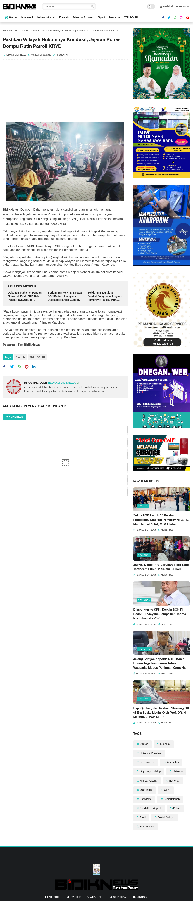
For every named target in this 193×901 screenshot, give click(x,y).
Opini (101, 17)
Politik (176, 808)
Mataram (178, 771)
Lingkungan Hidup (150, 771)
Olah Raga (146, 789)
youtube (142, 897)
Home (11, 17)
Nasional (27, 17)
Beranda (7, 30)
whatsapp (96, 897)
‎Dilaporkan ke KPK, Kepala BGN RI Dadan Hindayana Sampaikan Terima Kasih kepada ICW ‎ (159, 614)
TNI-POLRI (131, 17)
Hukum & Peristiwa (150, 753)
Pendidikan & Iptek (150, 808)
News (112, 17)
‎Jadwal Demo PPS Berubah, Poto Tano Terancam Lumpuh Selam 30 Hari (161, 567)
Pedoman (183, 6)
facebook (54, 897)
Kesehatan (172, 762)
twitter (75, 897)
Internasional (45, 17)
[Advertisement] (65, 93)
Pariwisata (146, 799)
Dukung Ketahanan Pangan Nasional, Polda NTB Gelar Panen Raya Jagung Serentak (25, 296)
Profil (143, 817)
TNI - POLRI (21, 30)
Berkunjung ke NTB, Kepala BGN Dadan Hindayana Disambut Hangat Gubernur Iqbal (65, 296)
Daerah (63, 17)
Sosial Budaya (166, 817)
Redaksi (166, 6)
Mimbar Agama (83, 17)
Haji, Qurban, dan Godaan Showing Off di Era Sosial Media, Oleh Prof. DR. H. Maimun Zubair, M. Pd (161, 712)
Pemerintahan (172, 799)
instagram (120, 897)
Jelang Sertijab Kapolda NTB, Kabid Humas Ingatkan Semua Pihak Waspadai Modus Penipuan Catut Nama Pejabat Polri (161, 663)
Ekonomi (165, 743)
